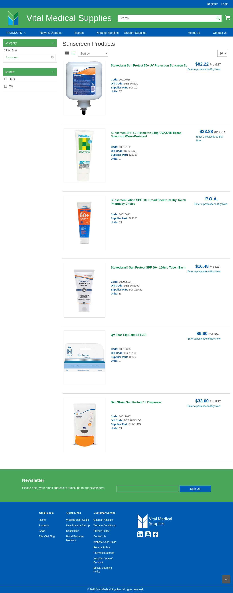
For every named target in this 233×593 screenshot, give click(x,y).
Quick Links (46, 512)
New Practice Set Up (78, 525)
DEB (12, 79)
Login (224, 3)
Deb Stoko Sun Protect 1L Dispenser (136, 402)
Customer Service (104, 512)
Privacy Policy (101, 530)
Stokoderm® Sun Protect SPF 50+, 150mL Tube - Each (148, 267)
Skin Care (10, 50)
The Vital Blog (47, 536)
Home (42, 519)
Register (212, 3)
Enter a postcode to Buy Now (203, 69)
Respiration (72, 530)
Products (44, 525)
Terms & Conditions (104, 525)
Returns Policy (101, 547)
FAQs (42, 530)
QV (11, 86)
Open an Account (103, 519)
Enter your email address (131, 482)
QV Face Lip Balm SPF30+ (129, 334)
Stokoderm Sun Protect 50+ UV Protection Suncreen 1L (149, 65)
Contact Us (99, 536)
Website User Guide (77, 519)
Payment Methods (103, 552)
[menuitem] (16, 33)
